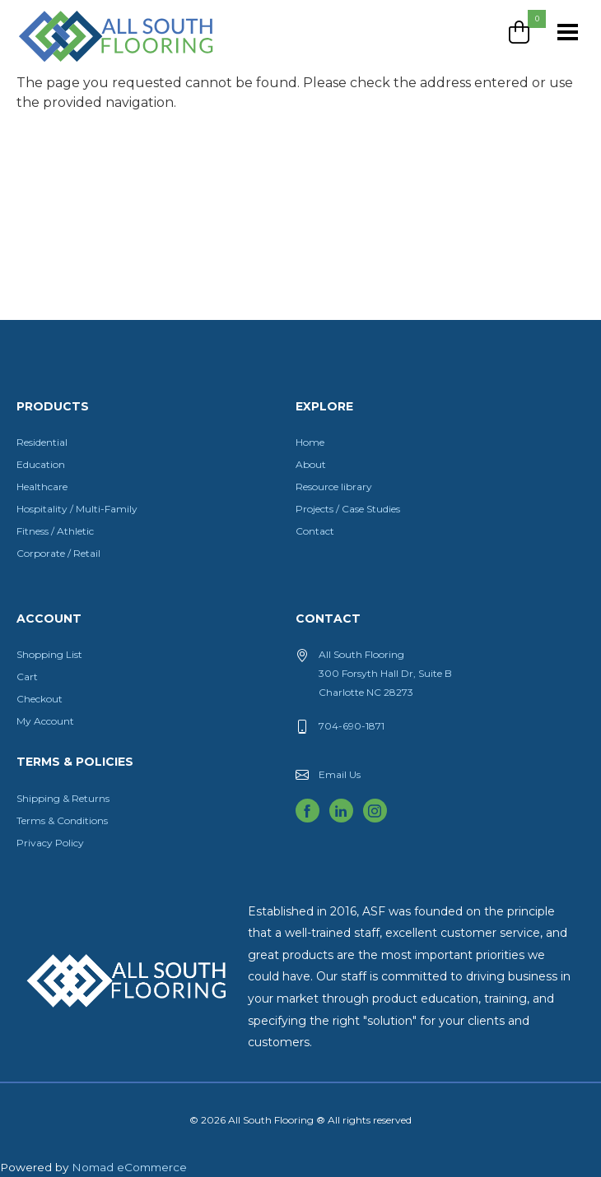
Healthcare (42, 486)
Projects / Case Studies (348, 509)
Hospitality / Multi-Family (76, 509)
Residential (42, 442)
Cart (27, 676)
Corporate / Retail (58, 553)
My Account (45, 721)
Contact (315, 531)
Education (40, 464)
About (311, 464)
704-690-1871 (351, 726)
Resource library (334, 486)
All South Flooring (76, 63)
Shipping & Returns (62, 798)
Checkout (39, 699)
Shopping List (49, 654)
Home (310, 442)
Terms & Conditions (62, 820)
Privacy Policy (50, 842)
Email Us (340, 774)
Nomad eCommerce (129, 1167)
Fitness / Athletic (55, 531)
